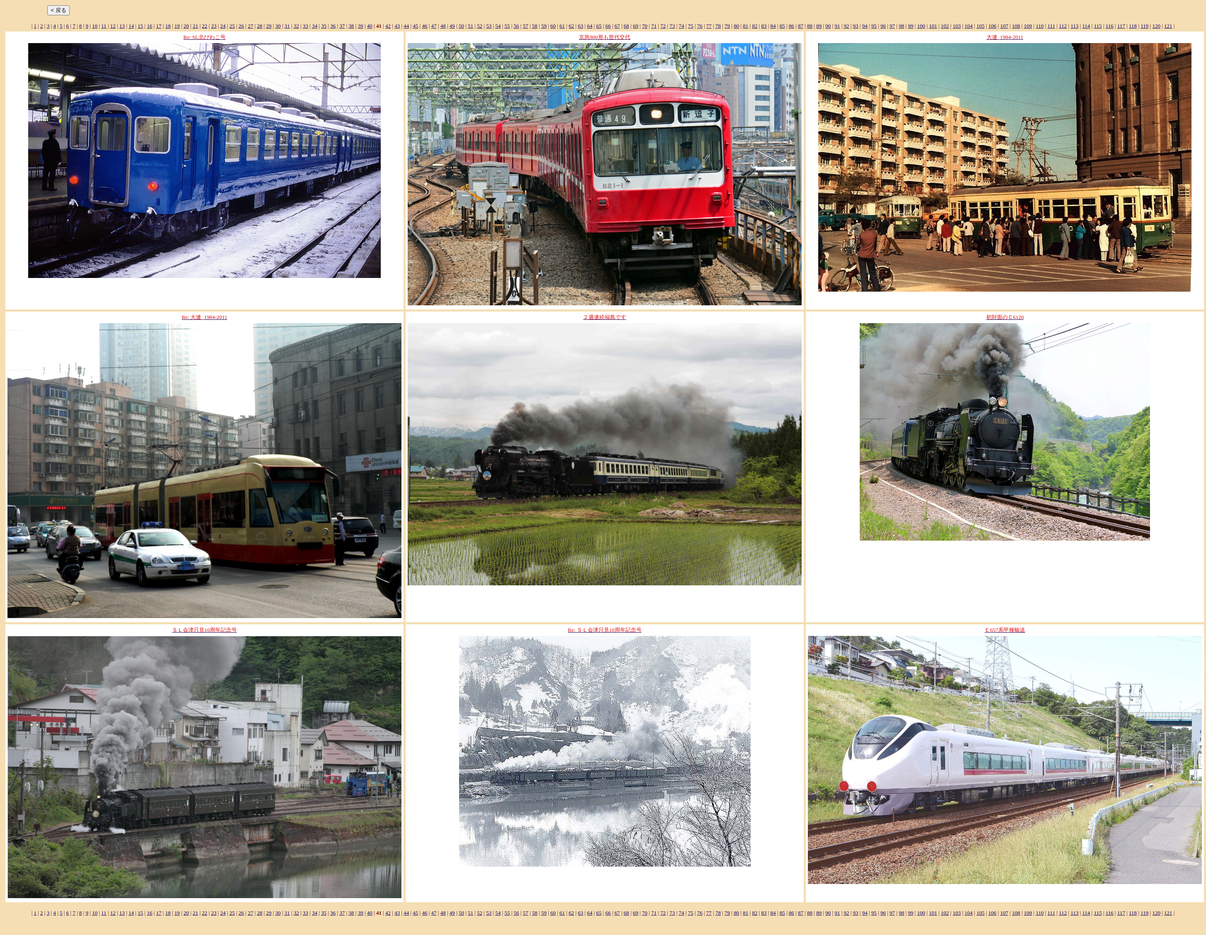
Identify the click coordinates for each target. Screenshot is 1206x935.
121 (1168, 26)
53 (488, 26)
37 (342, 26)
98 (901, 26)
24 (223, 26)
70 (644, 26)
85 (782, 26)
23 (213, 26)
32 (296, 26)
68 (626, 26)
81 (745, 26)
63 (580, 26)
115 (1098, 26)
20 (186, 26)
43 (397, 26)
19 (177, 26)
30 (278, 26)
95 (874, 26)
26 (241, 26)
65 (599, 26)
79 (727, 26)
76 (700, 26)
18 (167, 26)
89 (819, 26)
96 (883, 26)
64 (589, 26)
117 (1121, 26)
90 (828, 26)
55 (507, 26)
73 (672, 26)
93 (855, 26)
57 (525, 26)
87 (800, 26)
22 (204, 26)
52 (479, 26)
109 (1028, 26)
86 (791, 26)
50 (461, 26)
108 (1016, 26)
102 (945, 26)
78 (718, 26)
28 (259, 26)
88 (809, 26)
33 (305, 26)
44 (406, 26)
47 (434, 26)
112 (1063, 26)
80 (736, 26)
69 (635, 26)
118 (1133, 26)
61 (562, 26)
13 (122, 26)
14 (131, 26)
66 (608, 26)
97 (892, 26)
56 (516, 26)
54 (498, 26)
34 (314, 26)
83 (764, 26)
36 (333, 26)
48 (443, 26)
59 (544, 26)
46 (424, 26)
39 (360, 26)
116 (1110, 26)
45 (415, 26)
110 (1039, 26)
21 (195, 26)
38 (351, 26)
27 (250, 26)
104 (969, 26)
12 (113, 26)
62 (571, 26)
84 (773, 26)
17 (158, 26)
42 (388, 26)
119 (1144, 26)
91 (837, 26)
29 (269, 26)
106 (992, 26)
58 (534, 26)
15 (140, 26)
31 (287, 26)
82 (754, 26)
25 (232, 26)
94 (865, 26)
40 (369, 26)
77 (709, 26)
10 (94, 26)
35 (323, 26)
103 (957, 26)
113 (1074, 26)
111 (1051, 26)
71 (653, 26)
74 (681, 26)
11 (104, 26)
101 (933, 26)
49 (452, 26)
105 (980, 26)
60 (553, 26)
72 (663, 26)
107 (1004, 26)
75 (690, 26)
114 (1086, 26)
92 (846, 26)
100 (921, 26)
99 (910, 26)
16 (149, 26)
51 (470, 26)
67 (617, 26)
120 (1156, 26)
